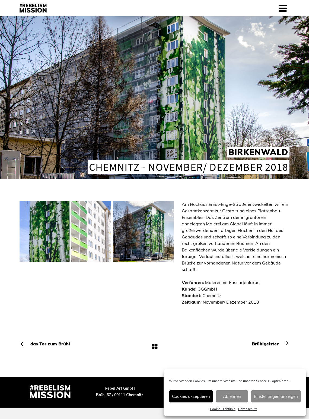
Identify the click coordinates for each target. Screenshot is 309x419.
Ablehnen (232, 396)
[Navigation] (282, 8)
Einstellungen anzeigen (276, 396)
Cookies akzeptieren (191, 396)
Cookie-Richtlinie (222, 409)
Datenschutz (247, 409)
